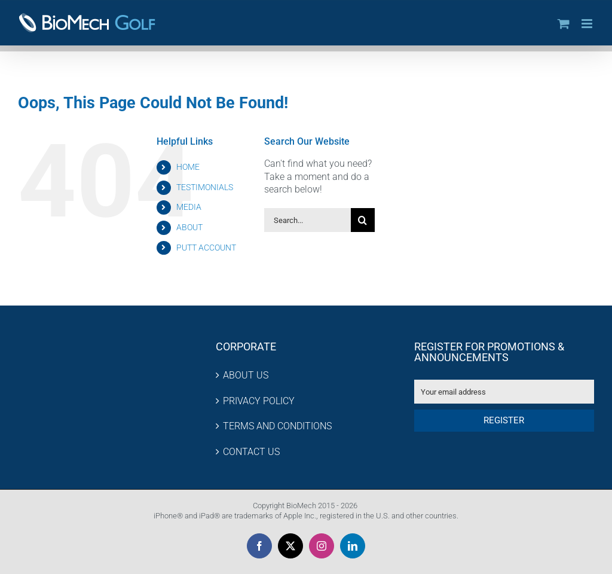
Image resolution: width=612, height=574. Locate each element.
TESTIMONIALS (204, 187)
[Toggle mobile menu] (588, 23)
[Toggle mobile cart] (564, 23)
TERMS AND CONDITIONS (277, 426)
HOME (188, 167)
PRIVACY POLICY (259, 401)
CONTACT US (251, 451)
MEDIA (188, 207)
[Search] (363, 220)
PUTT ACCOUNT (206, 247)
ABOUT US (245, 375)
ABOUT (189, 227)
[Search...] (307, 220)
